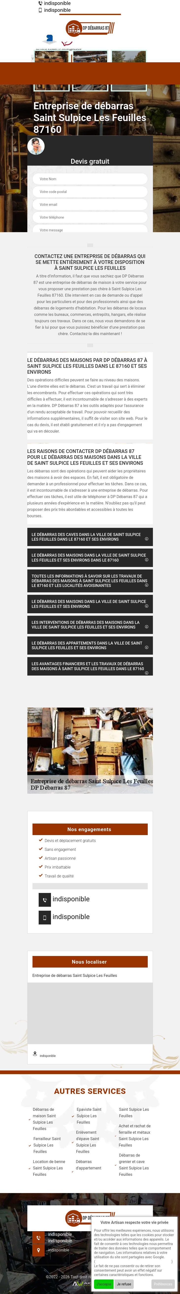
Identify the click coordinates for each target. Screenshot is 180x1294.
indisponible (54, 3)
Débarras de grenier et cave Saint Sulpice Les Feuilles (132, 1165)
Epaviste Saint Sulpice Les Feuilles (86, 1116)
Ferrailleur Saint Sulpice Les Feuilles (45, 1145)
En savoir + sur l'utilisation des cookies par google (133, 1261)
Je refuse (124, 1284)
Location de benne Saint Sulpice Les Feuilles (47, 1168)
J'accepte (104, 1284)
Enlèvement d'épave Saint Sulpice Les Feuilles (85, 1142)
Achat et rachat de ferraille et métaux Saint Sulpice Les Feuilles (133, 1136)
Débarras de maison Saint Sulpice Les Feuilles (42, 1119)
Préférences (163, 1284)
